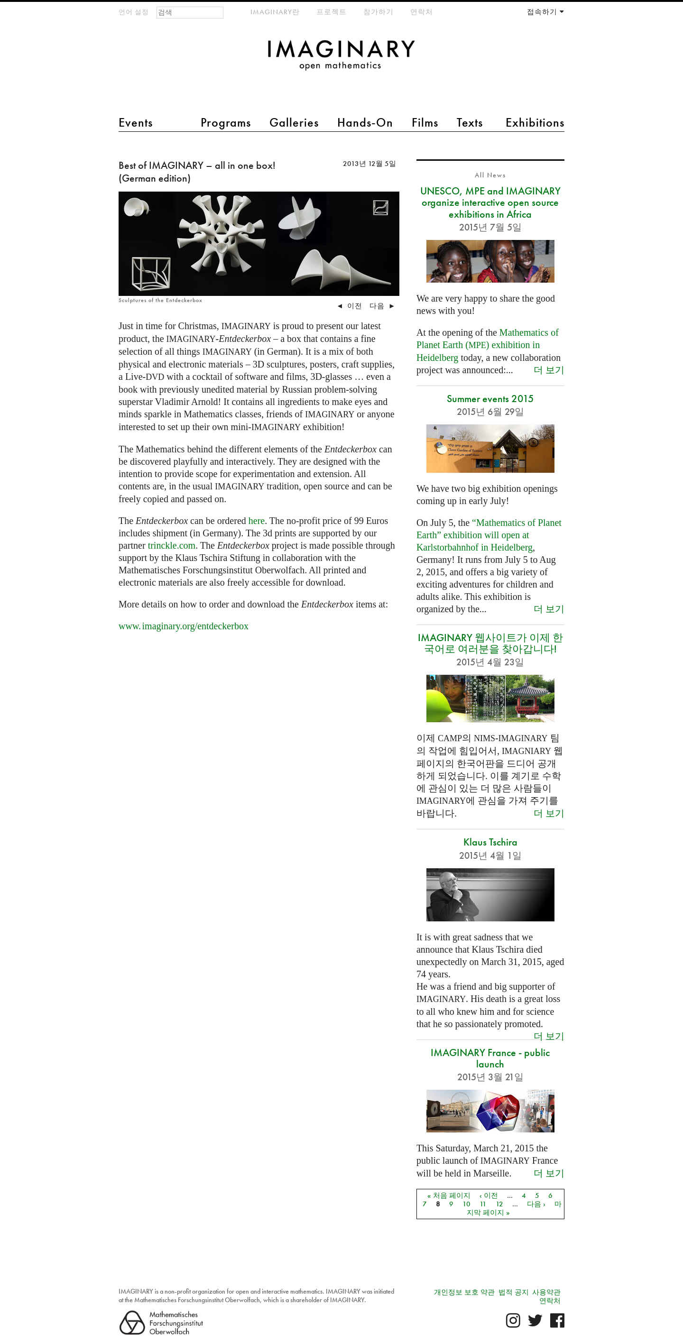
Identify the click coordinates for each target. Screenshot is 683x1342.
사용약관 (546, 1292)
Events (136, 122)
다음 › (536, 1204)
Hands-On (365, 122)
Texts (470, 122)
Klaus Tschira (490, 842)
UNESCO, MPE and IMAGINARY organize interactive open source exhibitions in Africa (490, 202)
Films (425, 122)
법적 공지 (513, 1292)
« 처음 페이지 (449, 1195)
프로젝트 (331, 12)
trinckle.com (172, 545)
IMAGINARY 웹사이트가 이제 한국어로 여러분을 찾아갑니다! (490, 643)
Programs (226, 122)
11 (483, 1204)
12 (499, 1204)
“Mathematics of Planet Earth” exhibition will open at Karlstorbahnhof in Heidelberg (489, 534)
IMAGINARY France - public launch (490, 1058)
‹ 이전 (489, 1195)
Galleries (294, 122)
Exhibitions (535, 122)
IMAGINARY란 (275, 12)
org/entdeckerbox (184, 626)
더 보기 (549, 370)
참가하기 (378, 12)
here (257, 520)
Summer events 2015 (490, 398)
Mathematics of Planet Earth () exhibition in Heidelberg (487, 345)
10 (466, 1204)
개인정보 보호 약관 (464, 1292)
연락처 (421, 12)
